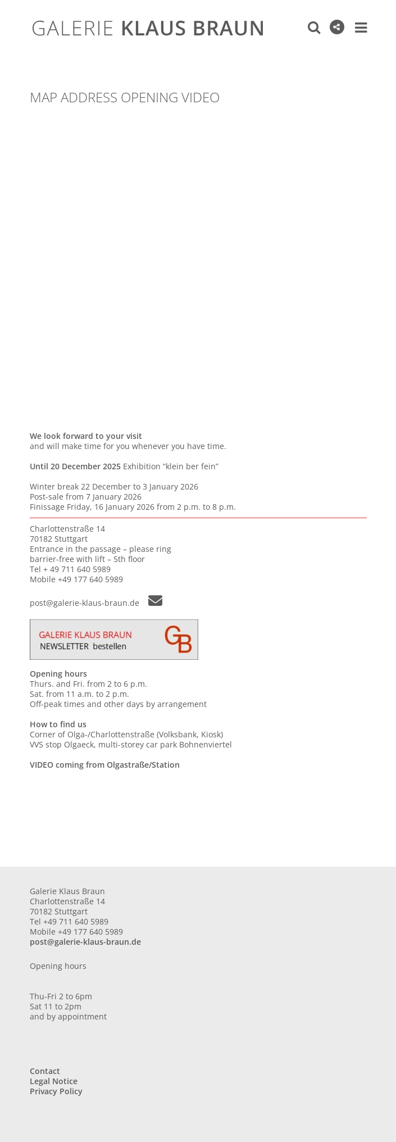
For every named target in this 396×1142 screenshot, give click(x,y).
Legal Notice (54, 1081)
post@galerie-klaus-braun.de (96, 602)
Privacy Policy (56, 1091)
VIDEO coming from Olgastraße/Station (105, 764)
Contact (45, 1071)
